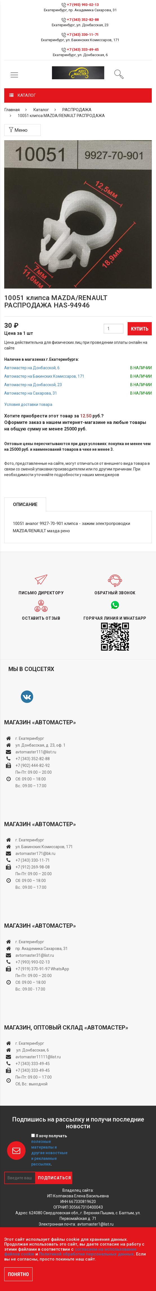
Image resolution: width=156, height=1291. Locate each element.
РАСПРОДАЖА (76, 109)
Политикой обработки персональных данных (86, 1254)
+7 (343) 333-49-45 (83, 49)
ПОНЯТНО (18, 1274)
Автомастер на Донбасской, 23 (33, 384)
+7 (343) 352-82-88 (83, 19)
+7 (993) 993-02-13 (32, 962)
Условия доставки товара (28, 404)
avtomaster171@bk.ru (35, 853)
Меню (18, 130)
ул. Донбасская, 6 (32, 1050)
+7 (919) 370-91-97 (32, 969)
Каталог (41, 109)
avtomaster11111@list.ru (38, 1057)
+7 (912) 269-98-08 (32, 867)
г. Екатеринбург (30, 738)
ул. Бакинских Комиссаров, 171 (44, 846)
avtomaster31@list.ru (34, 955)
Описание (25, 504)
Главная (12, 109)
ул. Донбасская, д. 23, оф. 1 (40, 745)
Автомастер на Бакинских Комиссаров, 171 (44, 376)
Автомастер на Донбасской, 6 (32, 368)
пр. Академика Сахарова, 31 (41, 948)
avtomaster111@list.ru (35, 752)
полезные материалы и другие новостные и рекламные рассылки (49, 1152)
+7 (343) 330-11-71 (83, 34)
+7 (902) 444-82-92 (32, 765)
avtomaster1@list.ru (95, 1224)
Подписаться (54, 1178)
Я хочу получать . (49, 1150)
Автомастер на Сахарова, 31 (30, 393)
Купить (139, 329)
